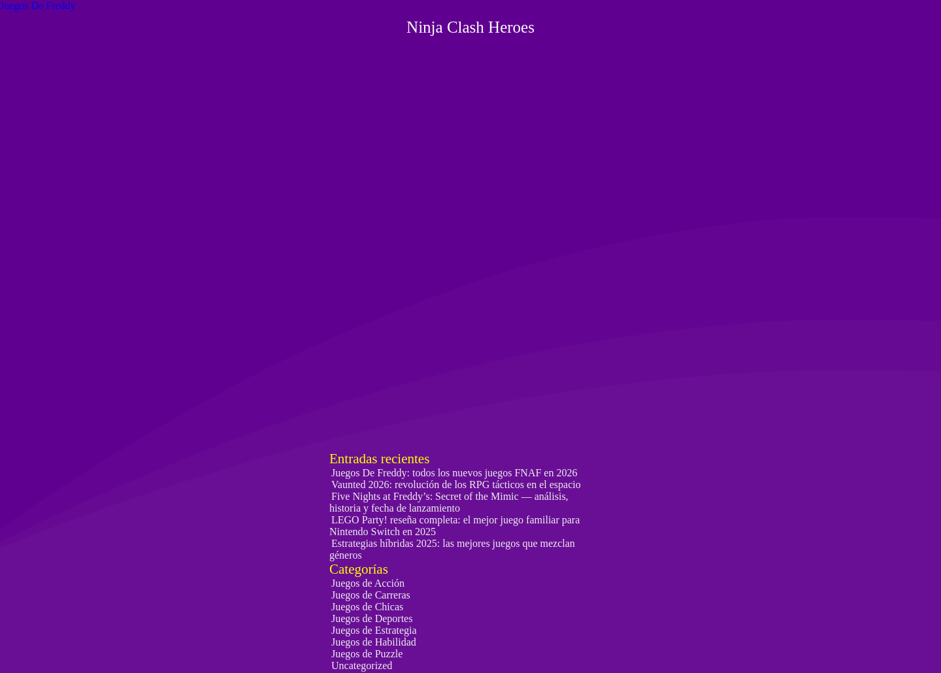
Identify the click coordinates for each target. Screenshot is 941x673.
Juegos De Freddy (38, 5)
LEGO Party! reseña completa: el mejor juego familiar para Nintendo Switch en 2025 (454, 525)
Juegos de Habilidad (373, 642)
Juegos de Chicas (367, 606)
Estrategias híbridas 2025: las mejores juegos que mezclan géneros (452, 549)
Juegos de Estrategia (374, 630)
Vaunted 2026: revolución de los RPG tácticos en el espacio (456, 484)
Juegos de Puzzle (367, 653)
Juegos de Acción (367, 583)
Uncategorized (361, 665)
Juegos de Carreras (370, 594)
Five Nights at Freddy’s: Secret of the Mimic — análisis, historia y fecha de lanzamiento (449, 502)
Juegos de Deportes (371, 618)
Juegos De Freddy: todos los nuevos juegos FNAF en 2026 (454, 472)
